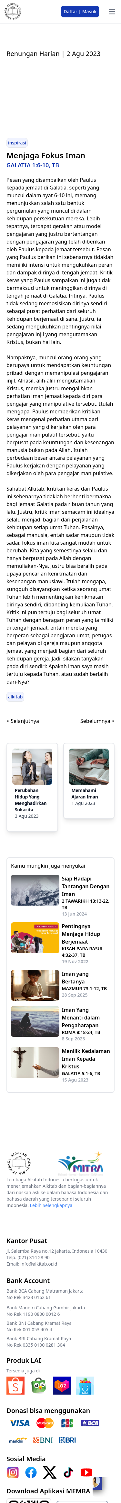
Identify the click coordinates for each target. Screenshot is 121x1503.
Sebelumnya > (97, 720)
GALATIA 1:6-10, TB (32, 165)
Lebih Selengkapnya (51, 1205)
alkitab (15, 697)
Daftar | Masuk (80, 11)
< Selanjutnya (22, 720)
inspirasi (17, 143)
